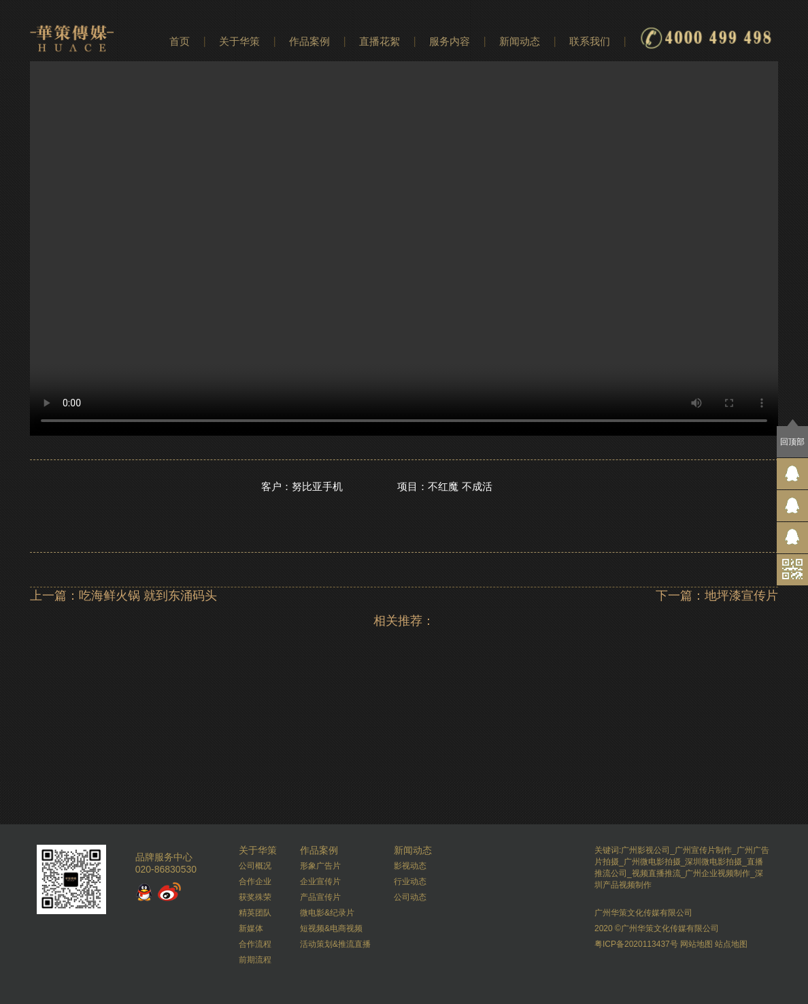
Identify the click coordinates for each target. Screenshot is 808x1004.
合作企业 (255, 881)
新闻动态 (519, 41)
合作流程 (255, 944)
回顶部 (792, 442)
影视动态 (410, 866)
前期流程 (255, 960)
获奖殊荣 (255, 897)
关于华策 (239, 41)
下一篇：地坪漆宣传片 (717, 595)
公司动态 (410, 897)
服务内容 (449, 41)
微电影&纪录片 (327, 913)
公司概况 (255, 866)
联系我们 (589, 41)
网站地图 (696, 944)
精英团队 (255, 913)
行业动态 (410, 881)
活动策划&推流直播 (335, 944)
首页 (179, 41)
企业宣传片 (320, 881)
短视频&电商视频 (331, 928)
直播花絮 (379, 41)
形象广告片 (320, 866)
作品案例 (309, 41)
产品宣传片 (320, 897)
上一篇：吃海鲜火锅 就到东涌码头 (123, 595)
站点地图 (731, 944)
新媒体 (251, 928)
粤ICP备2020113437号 (636, 944)
